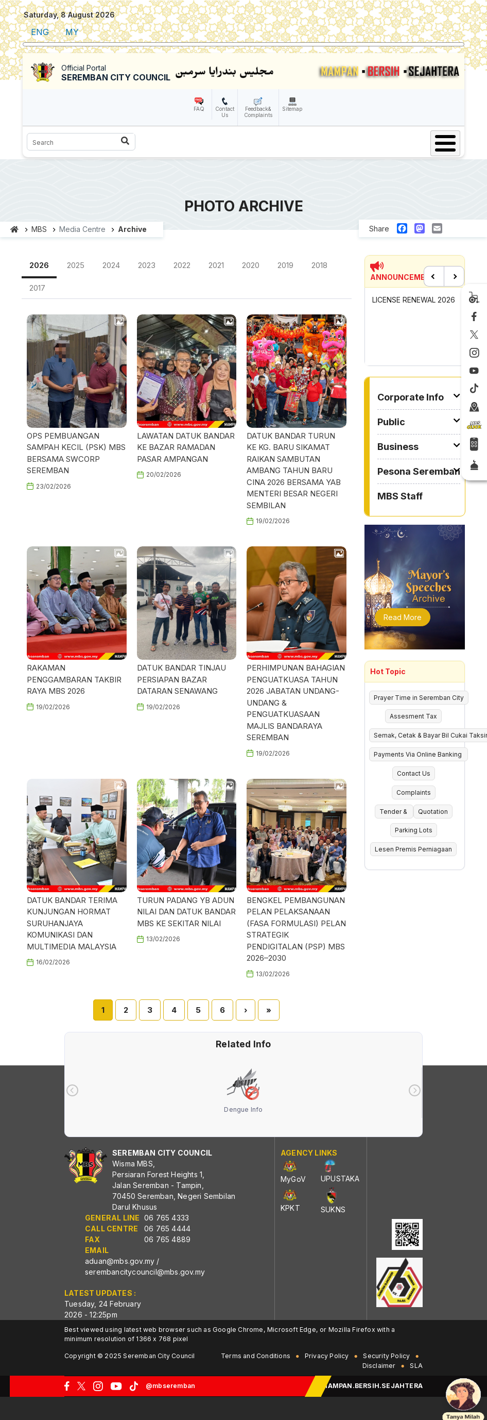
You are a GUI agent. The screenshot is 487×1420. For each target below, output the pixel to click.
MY (72, 32)
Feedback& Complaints (258, 112)
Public (391, 421)
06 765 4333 (166, 1217)
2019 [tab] (285, 265)
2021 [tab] (216, 265)
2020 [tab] (250, 265)
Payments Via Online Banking (418, 754)
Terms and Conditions (255, 1356)
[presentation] (72, 1090)
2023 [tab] (146, 265)
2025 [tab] (75, 265)
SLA (416, 1365)
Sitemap (292, 109)
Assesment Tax (413, 716)
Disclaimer (379, 1365)
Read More (403, 617)
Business (398, 446)
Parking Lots (413, 830)
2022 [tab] (181, 265)
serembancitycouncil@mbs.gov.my (145, 1271)
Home (14, 229)
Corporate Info (410, 397)
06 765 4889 (167, 1239)
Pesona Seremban (418, 471)
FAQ (199, 109)
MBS (39, 229)
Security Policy (386, 1356)
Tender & (394, 811)
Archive (132, 229)
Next (454, 276)
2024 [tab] (111, 265)
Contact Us (224, 112)
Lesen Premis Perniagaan (413, 849)
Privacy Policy (327, 1356)
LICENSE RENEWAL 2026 (413, 299)
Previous (434, 276)
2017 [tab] (37, 288)
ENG (40, 32)
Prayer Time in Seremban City (419, 697)
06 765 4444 (167, 1228)
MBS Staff (400, 496)
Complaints (413, 792)
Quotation (433, 811)
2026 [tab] (39, 265)
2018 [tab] (319, 265)
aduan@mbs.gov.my (119, 1261)
